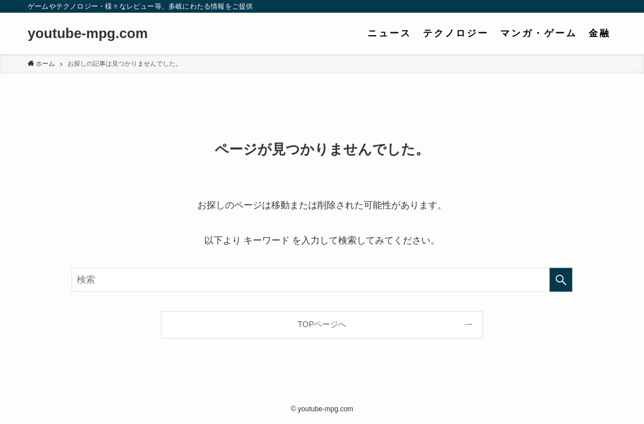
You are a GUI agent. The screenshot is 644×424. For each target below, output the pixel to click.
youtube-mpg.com (88, 33)
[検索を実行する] (560, 280)
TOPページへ (322, 324)
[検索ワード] (322, 280)
